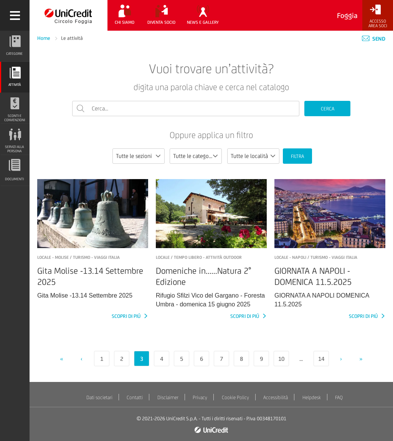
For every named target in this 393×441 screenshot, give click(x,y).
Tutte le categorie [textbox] (194, 156)
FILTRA (297, 156)
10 (281, 358)
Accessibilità (275, 397)
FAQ (339, 397)
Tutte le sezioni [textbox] (134, 156)
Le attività (72, 38)
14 (321, 358)
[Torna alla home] (68, 15)
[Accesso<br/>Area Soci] (377, 16)
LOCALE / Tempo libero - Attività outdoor (199, 257)
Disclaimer (167, 397)
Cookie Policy (235, 397)
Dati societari (99, 397)
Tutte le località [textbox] (249, 156)
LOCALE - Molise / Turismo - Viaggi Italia (78, 257)
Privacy (200, 397)
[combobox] (138, 156)
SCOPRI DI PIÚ (127, 316)
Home (44, 38)
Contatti (135, 397)
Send (373, 39)
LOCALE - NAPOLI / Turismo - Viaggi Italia (315, 257)
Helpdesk (311, 397)
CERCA (327, 109)
